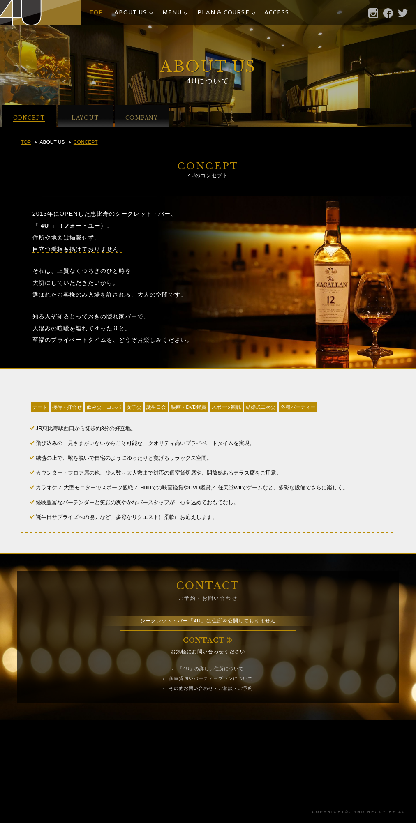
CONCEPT (86, 142)
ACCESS (276, 12)
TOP (96, 12)
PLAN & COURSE (223, 12)
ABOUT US (130, 12)
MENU (172, 12)
